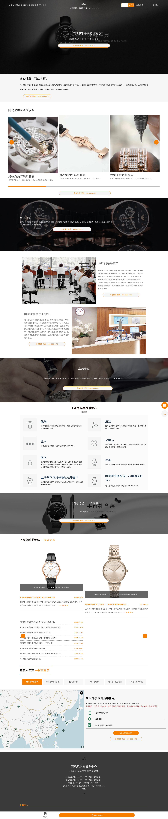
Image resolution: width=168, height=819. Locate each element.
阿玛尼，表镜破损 (136, 682)
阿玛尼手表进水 (32, 682)
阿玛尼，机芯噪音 (115, 682)
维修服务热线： (84, 45)
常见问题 (139, 5)
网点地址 (156, 5)
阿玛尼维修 (73, 682)
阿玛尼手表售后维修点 (78, 786)
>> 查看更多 (63, 605)
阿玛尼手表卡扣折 (53, 682)
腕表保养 (34, 5)
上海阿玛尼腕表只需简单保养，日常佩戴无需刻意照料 (79, 178)
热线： (72, 229)
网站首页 (18, 5)
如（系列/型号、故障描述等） (130, 725)
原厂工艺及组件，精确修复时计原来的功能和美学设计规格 (30, 180)
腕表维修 (26, 5)
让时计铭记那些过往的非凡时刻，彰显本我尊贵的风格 (130, 178)
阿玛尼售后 (94, 682)
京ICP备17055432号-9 (92, 783)
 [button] (12, 142)
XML (84, 789)
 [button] (156, 142)
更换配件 (42, 5)
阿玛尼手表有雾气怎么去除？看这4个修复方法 (51, 587)
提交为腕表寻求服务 (126, 733)
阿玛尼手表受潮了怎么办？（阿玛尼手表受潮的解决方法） (116, 594)
